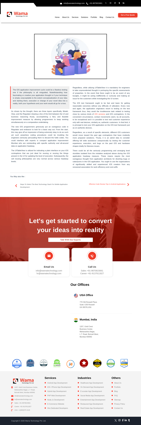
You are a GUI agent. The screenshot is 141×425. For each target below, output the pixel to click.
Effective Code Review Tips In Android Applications (107, 184)
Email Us (49, 266)
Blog (101, 17)
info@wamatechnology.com (74, 3)
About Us (65, 17)
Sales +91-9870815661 (92, 270)
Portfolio (94, 17)
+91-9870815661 (95, 3)
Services (75, 17)
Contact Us (110, 17)
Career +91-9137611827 (92, 273)
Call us (92, 266)
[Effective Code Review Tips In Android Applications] (128, 184)
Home (57, 17)
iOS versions (100, 114)
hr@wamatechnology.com (49, 273)
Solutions (84, 17)
